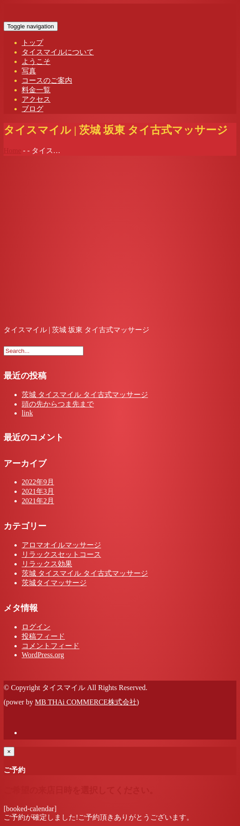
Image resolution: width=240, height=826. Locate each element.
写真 (29, 71)
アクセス (36, 99)
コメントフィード (50, 646)
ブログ (32, 109)
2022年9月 (38, 482)
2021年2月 (38, 501)
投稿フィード (43, 636)
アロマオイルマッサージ (61, 545)
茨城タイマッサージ (54, 583)
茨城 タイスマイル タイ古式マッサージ (85, 394)
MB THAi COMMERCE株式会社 (86, 702)
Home (12, 150)
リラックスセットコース (61, 554)
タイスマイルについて (58, 52)
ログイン (36, 627)
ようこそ (36, 61)
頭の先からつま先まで (58, 404)
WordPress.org (43, 655)
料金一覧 (36, 90)
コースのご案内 (47, 80)
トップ (32, 42)
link (27, 413)
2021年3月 (38, 491)
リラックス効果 (47, 564)
